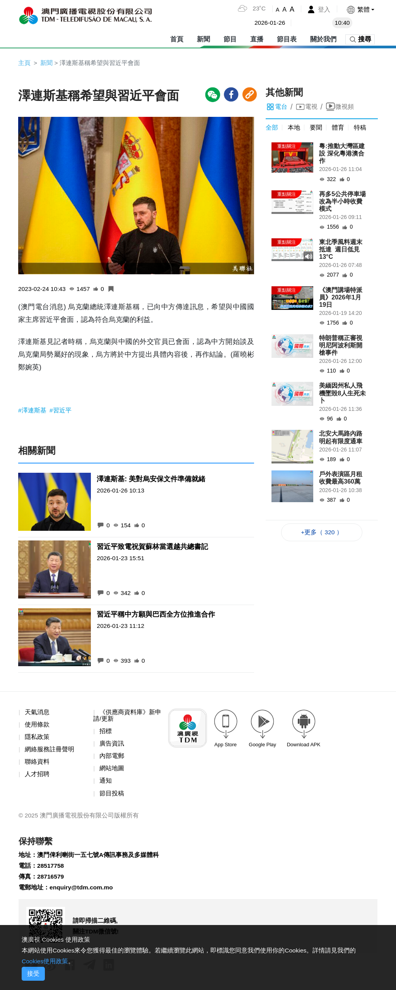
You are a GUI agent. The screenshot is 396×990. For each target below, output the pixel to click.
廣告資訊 (111, 745)
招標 (105, 732)
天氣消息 (37, 713)
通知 (105, 783)
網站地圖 (111, 770)
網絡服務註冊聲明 (49, 750)
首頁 (176, 38)
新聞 (203, 38)
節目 (230, 38)
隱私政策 (37, 738)
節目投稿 (111, 795)
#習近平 (61, 411)
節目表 (287, 38)
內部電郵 (111, 757)
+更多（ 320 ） (322, 532)
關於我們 (323, 38)
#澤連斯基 (33, 411)
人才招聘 (37, 776)
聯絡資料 (37, 763)
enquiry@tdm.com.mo (82, 891)
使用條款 (37, 725)
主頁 (24, 63)
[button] (360, 9)
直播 (256, 38)
